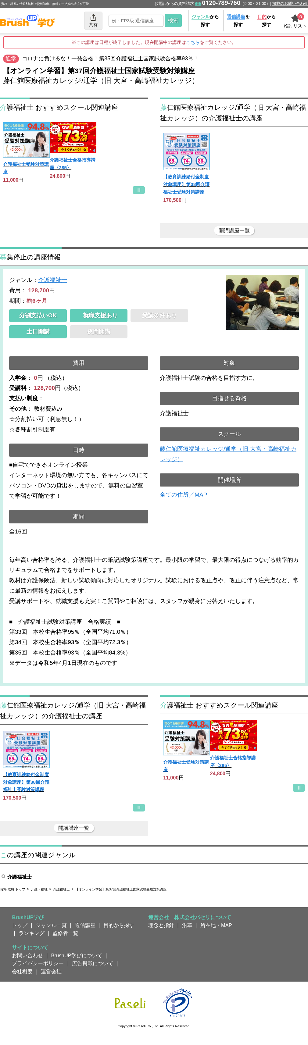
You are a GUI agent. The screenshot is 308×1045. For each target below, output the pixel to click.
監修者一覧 (65, 933)
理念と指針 (161, 925)
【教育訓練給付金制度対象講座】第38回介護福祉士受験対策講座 (186, 184)
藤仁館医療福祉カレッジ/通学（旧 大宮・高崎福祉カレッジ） (228, 454)
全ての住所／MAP (183, 494)
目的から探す (118, 925)
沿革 (187, 925)
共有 (93, 20)
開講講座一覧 (234, 230)
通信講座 (85, 925)
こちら (193, 42)
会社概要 (22, 971)
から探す (205, 20)
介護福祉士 (52, 280)
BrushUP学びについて (76, 955)
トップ (19, 925)
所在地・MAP (216, 925)
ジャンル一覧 (51, 925)
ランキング (32, 933)
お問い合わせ (27, 955)
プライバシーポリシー (38, 963)
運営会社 (51, 971)
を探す (238, 20)
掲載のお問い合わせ (290, 3)
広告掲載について (92, 963)
